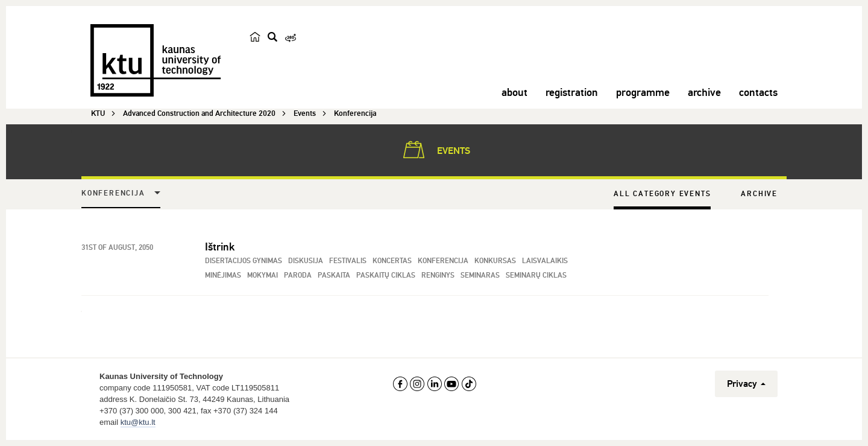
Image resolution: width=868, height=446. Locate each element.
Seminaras (480, 275)
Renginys (437, 275)
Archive (759, 194)
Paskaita (334, 275)
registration (572, 92)
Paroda (298, 275)
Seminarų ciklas (536, 275)
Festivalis (347, 261)
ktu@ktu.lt (138, 422)
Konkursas (495, 261)
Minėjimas (223, 275)
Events (434, 149)
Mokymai (262, 275)
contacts (758, 92)
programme (643, 92)
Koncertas (392, 261)
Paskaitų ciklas (385, 275)
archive (704, 92)
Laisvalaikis (545, 261)
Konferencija (113, 193)
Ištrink (219, 246)
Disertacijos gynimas (243, 261)
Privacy (746, 384)
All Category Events (662, 194)
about (514, 92)
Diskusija (305, 261)
